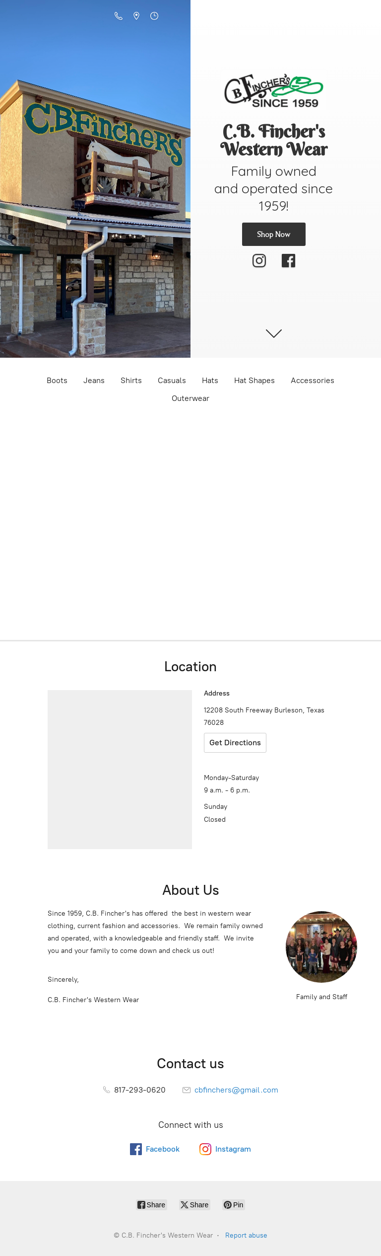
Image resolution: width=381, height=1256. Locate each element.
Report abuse (246, 1235)
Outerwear (190, 398)
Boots (57, 380)
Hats (210, 380)
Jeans (94, 380)
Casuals (172, 380)
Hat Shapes (254, 380)
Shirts (131, 380)
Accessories (312, 380)
